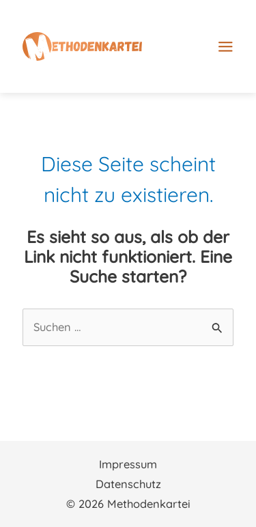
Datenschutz (128, 484)
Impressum (128, 464)
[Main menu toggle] (225, 41)
